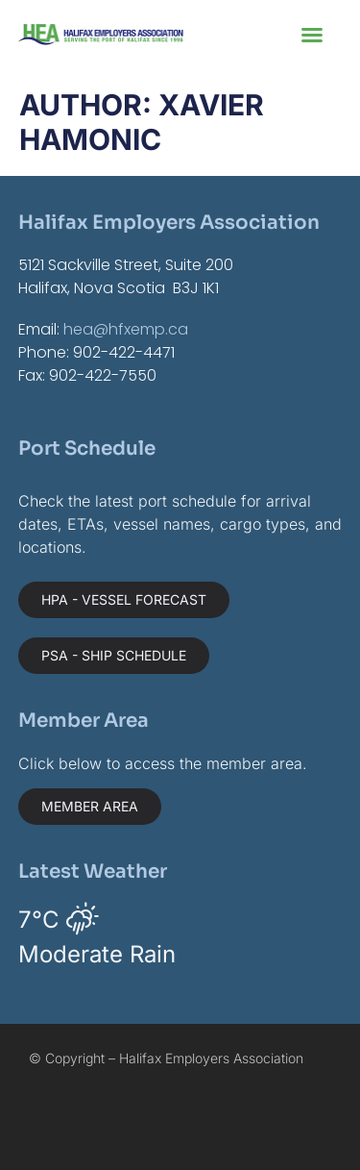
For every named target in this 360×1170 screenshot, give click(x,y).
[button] (312, 34)
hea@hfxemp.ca (125, 329)
